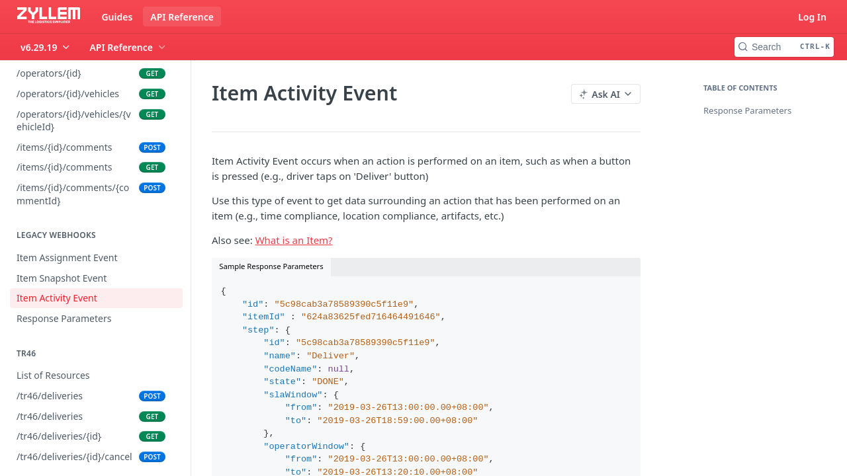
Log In (812, 17)
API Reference (182, 17)
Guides (116, 17)
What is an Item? (294, 240)
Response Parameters (747, 110)
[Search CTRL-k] (784, 47)
